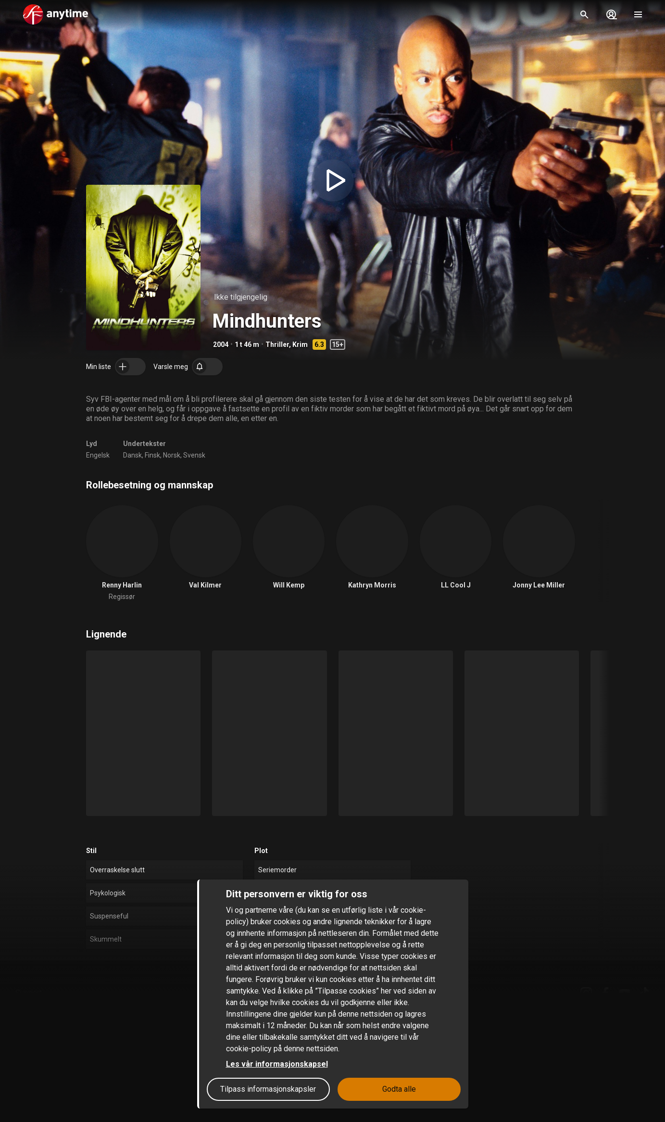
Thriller (277, 344)
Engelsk (98, 455)
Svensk (194, 455)
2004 (220, 344)
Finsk (152, 455)
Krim (300, 344)
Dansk (132, 455)
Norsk (171, 455)
